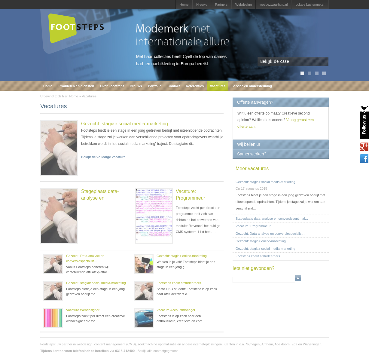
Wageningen (312, 344)
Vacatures (217, 86)
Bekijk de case (293, 61)
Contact (174, 86)
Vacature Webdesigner (82, 310)
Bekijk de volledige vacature (103, 157)
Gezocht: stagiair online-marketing (182, 256)
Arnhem (267, 344)
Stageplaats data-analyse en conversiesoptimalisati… (79, 222)
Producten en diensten (76, 86)
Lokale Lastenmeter (310, 4)
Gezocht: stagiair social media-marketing (124, 123)
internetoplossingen (207, 344)
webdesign (85, 344)
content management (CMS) (115, 344)
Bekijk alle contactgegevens (158, 351)
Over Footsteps (112, 86)
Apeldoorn (282, 344)
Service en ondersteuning (251, 86)
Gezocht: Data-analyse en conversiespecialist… (85, 258)
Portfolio (154, 86)
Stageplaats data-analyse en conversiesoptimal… (272, 218)
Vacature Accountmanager (176, 310)
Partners (221, 4)
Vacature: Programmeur (190, 194)
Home (184, 4)
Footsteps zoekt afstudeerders (179, 283)
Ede (294, 344)
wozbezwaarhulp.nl (274, 4)
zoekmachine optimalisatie (157, 344)
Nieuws (201, 4)
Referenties (195, 86)
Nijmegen (253, 344)
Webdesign (243, 4)
